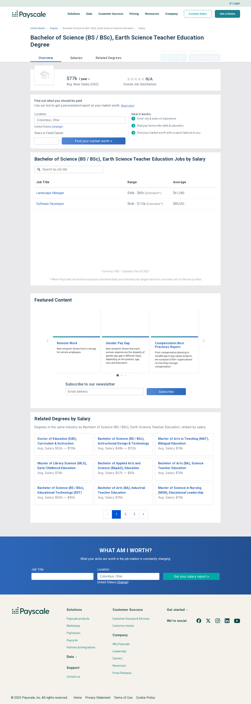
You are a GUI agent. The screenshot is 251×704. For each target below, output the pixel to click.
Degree (54, 28)
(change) (57, 126)
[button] (45, 57)
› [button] (203, 340)
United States (37, 28)
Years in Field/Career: (49, 133)
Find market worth (204, 57)
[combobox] (80, 120)
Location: (40, 114)
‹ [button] (47, 340)
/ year (83, 79)
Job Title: (37, 569)
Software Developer (50, 204)
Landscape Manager (50, 193)
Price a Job (173, 57)
